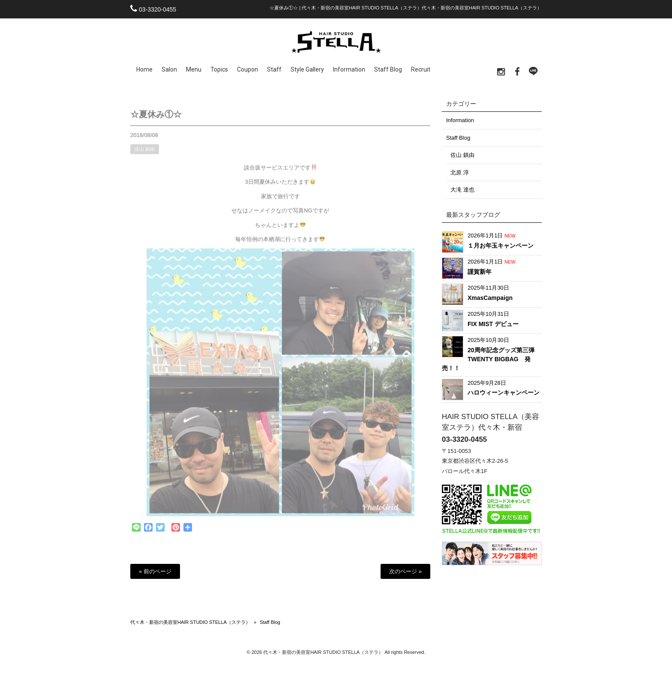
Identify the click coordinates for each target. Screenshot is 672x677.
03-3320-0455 (157, 9)
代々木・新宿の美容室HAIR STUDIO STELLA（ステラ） (190, 622)
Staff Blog (458, 138)
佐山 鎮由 (145, 153)
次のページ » (405, 571)
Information (460, 120)
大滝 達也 (462, 189)
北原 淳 (459, 172)
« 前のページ (155, 571)
